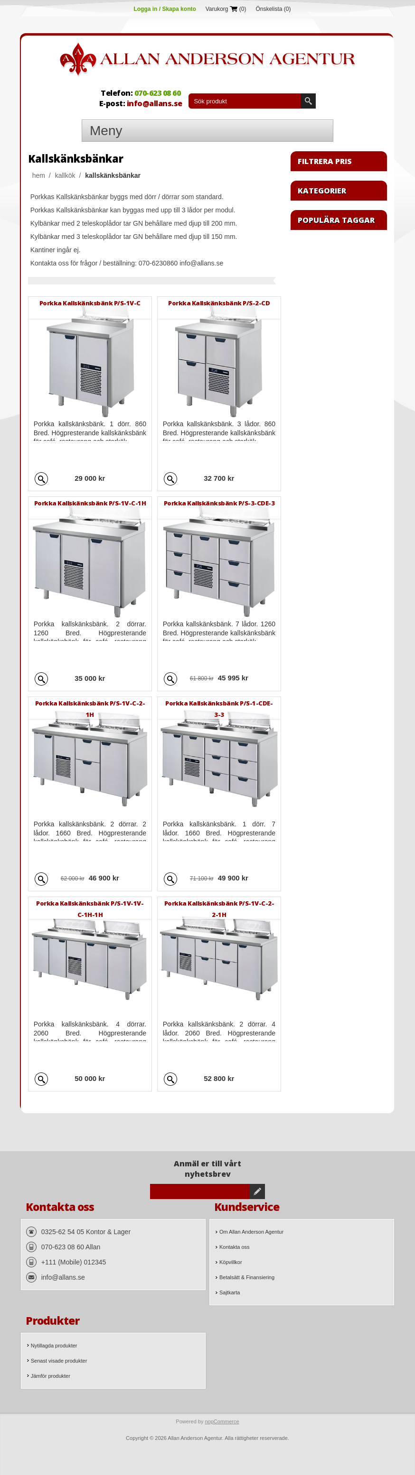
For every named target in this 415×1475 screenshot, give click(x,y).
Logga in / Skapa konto (164, 9)
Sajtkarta (229, 1292)
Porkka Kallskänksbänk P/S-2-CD (219, 303)
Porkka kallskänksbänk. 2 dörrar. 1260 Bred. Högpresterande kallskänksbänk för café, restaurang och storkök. (90, 637)
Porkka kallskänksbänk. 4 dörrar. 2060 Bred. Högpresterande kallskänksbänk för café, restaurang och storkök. (90, 1037)
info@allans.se (154, 103)
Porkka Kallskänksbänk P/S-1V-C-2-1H (90, 708)
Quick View (41, 477)
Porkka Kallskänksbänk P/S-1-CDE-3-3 (219, 708)
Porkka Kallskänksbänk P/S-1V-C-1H (90, 503)
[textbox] (245, 101)
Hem (38, 175)
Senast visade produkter (59, 1361)
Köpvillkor (230, 1262)
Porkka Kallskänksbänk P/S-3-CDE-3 (219, 503)
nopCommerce (222, 1421)
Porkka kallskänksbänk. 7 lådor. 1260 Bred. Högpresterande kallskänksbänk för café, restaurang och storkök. (219, 632)
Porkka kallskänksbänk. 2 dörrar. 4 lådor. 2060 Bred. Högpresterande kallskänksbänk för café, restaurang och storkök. (219, 1037)
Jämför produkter (50, 1376)
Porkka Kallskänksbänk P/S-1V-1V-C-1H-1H (89, 908)
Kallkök (65, 175)
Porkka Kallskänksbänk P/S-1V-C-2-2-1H (219, 908)
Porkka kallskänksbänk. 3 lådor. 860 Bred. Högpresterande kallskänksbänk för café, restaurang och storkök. (219, 432)
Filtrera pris (325, 161)
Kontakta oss (234, 1247)
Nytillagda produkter (54, 1345)
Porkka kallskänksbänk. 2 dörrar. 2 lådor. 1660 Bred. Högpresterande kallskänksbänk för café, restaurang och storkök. (90, 837)
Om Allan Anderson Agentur (251, 1232)
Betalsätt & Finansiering (246, 1277)
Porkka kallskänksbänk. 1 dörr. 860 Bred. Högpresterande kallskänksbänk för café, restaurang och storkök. (90, 432)
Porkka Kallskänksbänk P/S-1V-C (90, 303)
